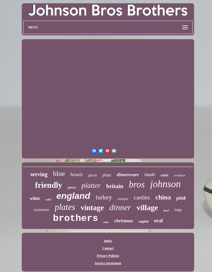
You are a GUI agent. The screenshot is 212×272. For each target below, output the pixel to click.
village (147, 207)
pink (181, 198)
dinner (120, 207)
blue (59, 173)
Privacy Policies (108, 256)
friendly (48, 185)
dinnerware (128, 174)
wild (48, 199)
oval (158, 220)
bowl (166, 210)
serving (38, 174)
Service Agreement (108, 263)
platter (90, 185)
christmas (123, 220)
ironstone (41, 209)
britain (114, 186)
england (73, 196)
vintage (92, 208)
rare (106, 222)
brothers (75, 218)
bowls (76, 174)
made (149, 174)
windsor (180, 175)
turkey (104, 197)
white (35, 198)
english (144, 221)
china (163, 197)
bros (137, 184)
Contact (108, 248)
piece (92, 175)
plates (65, 207)
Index (108, 241)
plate (106, 175)
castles (142, 197)
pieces (72, 187)
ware (164, 175)
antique (123, 199)
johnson (165, 184)
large (178, 210)
